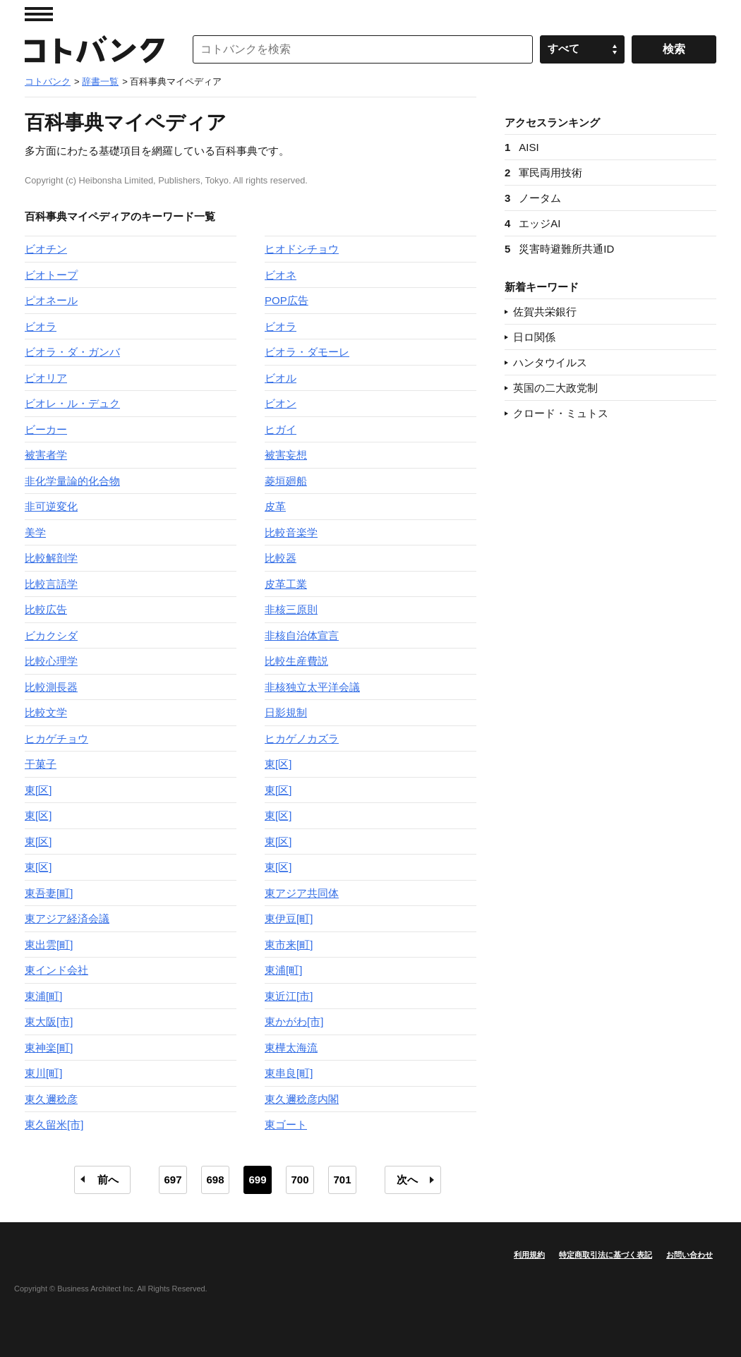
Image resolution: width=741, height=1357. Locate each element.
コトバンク (94, 49)
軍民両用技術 (543, 172)
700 (299, 1180)
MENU (39, 14)
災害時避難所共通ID (559, 248)
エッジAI (533, 223)
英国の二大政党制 (555, 388)
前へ (108, 1180)
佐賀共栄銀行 (545, 312)
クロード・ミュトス (560, 413)
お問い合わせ (689, 1254)
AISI (522, 147)
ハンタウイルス (550, 362)
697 (172, 1180)
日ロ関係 (534, 337)
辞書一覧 (100, 81)
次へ (407, 1180)
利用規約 (529, 1254)
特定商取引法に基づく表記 (605, 1254)
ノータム (533, 198)
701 (342, 1180)
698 (215, 1180)
